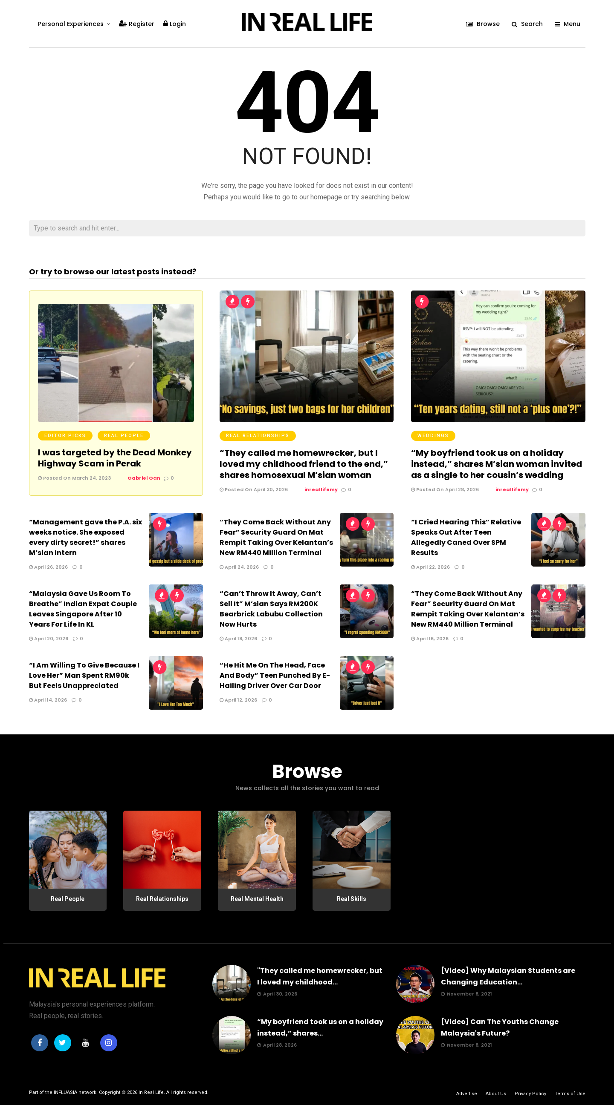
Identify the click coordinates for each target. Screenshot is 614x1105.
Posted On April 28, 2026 (445, 489)
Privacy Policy (530, 1093)
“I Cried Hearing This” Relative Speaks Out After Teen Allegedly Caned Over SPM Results (466, 537)
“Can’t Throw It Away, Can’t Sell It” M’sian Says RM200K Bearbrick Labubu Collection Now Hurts (271, 609)
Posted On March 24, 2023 (74, 478)
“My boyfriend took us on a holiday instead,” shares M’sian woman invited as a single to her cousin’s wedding (496, 464)
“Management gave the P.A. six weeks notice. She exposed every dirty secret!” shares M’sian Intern (85, 537)
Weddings (433, 435)
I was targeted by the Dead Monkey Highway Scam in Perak (115, 457)
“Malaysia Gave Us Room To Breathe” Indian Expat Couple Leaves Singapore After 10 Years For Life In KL (83, 609)
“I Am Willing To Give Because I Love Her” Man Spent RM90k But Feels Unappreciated (84, 675)
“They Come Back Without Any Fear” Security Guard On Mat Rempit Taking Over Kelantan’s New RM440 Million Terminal (276, 537)
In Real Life (151, 1092)
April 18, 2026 (238, 638)
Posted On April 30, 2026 (254, 489)
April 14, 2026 (48, 699)
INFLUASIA (65, 1092)
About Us (496, 1093)
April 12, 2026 (238, 699)
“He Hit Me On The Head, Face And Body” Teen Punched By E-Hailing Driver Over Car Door (275, 675)
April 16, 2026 (430, 638)
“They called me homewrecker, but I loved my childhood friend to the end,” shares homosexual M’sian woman (304, 464)
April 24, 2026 (239, 567)
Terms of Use (570, 1093)
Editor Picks (65, 435)
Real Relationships (258, 435)
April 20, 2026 (48, 638)
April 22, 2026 (430, 567)
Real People (124, 435)
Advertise (466, 1093)
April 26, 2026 (48, 567)
